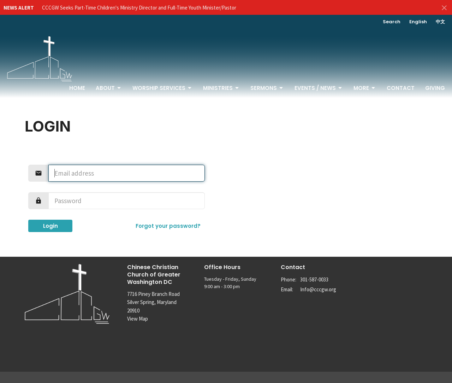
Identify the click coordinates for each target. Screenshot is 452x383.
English (418, 21)
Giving (435, 88)
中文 (440, 21)
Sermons (267, 88)
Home (77, 88)
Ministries (221, 88)
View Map (137, 318)
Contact (401, 88)
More (364, 88)
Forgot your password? (168, 226)
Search (391, 21)
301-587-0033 (314, 279)
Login (50, 226)
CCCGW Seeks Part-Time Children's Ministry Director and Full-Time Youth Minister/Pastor (139, 7)
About (109, 88)
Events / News (319, 88)
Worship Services (162, 88)
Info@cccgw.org (318, 289)
